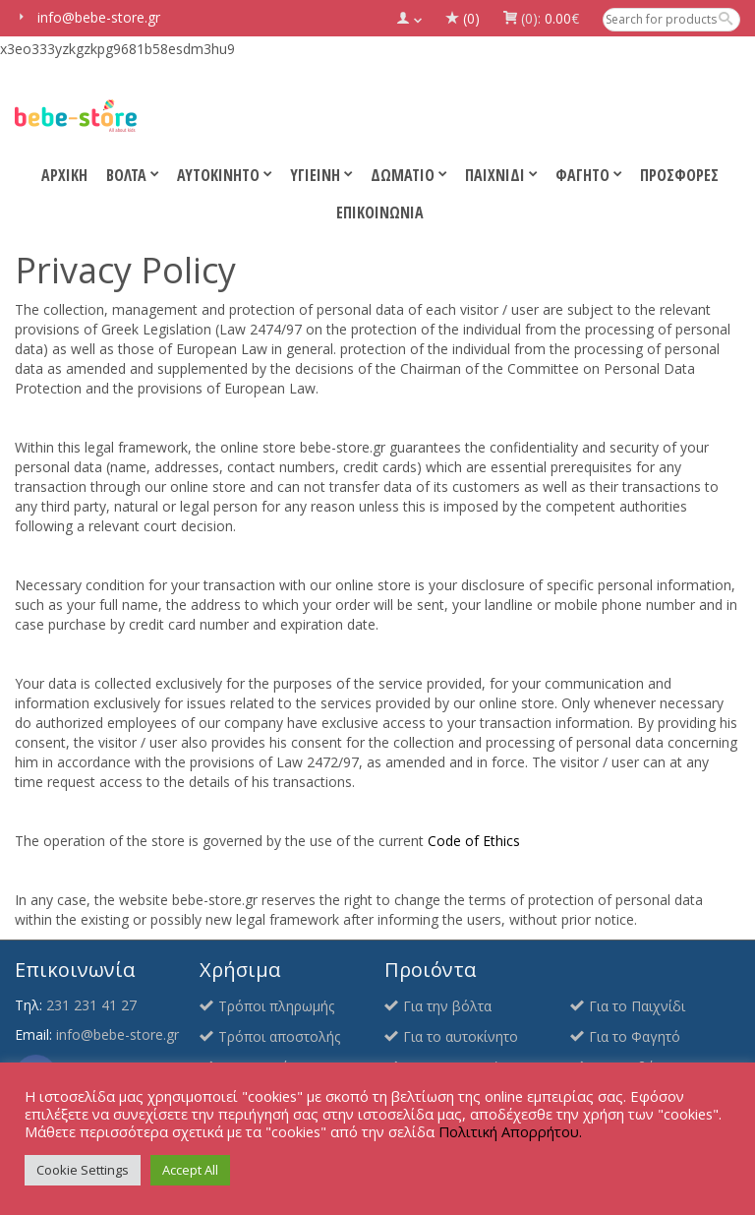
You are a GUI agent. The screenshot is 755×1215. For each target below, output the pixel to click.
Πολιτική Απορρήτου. (510, 1131)
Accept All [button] (190, 1170)
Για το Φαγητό (634, 1036)
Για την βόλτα (447, 1006)
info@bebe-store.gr (117, 1034)
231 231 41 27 (91, 1005)
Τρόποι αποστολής (279, 1036)
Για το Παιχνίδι (637, 1006)
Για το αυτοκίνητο (460, 1036)
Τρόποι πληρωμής (276, 1006)
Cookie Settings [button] (82, 1170)
